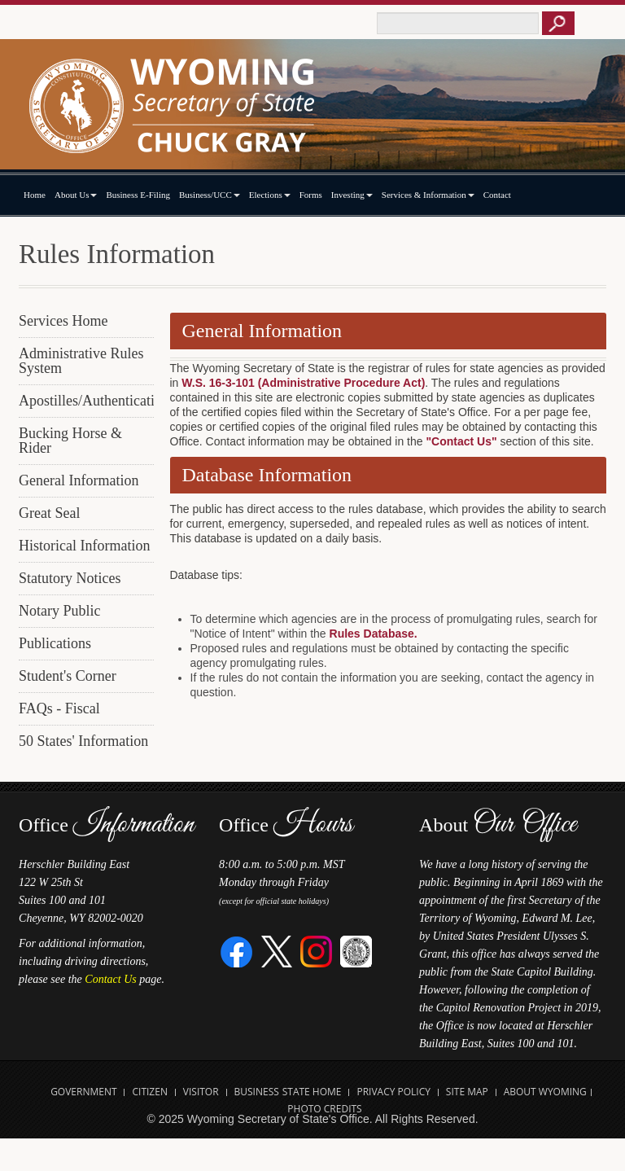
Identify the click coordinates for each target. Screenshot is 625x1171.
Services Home (63, 321)
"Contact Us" (461, 441)
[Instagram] (316, 951)
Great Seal (49, 513)
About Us (76, 195)
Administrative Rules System (81, 360)
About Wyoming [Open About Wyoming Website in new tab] (545, 1092)
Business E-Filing (138, 195)
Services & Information (428, 195)
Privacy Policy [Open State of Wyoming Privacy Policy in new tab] (393, 1092)
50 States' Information (83, 741)
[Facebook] (237, 951)
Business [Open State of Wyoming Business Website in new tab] (256, 1092)
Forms (310, 195)
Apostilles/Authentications (86, 401)
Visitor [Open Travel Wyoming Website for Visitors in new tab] (201, 1092)
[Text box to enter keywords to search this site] (458, 23)
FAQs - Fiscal (59, 708)
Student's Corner (67, 676)
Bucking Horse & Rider (70, 440)
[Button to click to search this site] (558, 23)
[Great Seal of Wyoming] (356, 951)
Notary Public (60, 611)
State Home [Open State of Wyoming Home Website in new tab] (312, 1092)
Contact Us (110, 979)
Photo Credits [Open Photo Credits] (324, 1109)
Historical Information (84, 545)
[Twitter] (277, 951)
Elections (270, 195)
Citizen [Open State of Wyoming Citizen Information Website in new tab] (149, 1092)
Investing (352, 195)
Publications (55, 643)
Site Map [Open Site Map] (467, 1092)
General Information (78, 480)
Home (35, 195)
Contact (497, 195)
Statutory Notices (69, 578)
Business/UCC (209, 195)
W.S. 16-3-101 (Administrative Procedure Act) (303, 382)
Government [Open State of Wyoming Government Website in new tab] (83, 1092)
